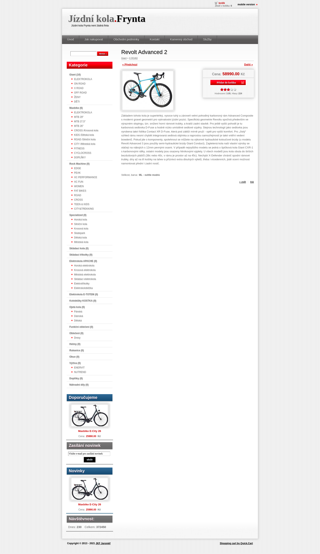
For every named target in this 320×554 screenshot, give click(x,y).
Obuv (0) (74, 356)
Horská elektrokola (84, 265)
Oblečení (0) (76, 333)
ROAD (77, 195)
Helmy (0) (74, 344)
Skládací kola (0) (79, 248)
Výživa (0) (75, 363)
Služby (207, 39)
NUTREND (80, 372)
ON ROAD (80, 83)
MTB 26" (78, 125)
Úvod (70, 39)
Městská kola (81, 242)
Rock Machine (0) (79, 163)
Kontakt (155, 39)
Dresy (77, 337)
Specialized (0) (77, 215)
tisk (252, 182)
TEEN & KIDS (81, 204)
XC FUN (78, 181)
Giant (124, 58)
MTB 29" (78, 117)
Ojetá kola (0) (77, 307)
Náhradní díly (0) (79, 384)
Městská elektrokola (85, 274)
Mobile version (246, 4)
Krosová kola (81, 228)
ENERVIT (79, 367)
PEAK (77, 172)
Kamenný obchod (181, 39)
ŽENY (77, 97)
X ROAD (78, 88)
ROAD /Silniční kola (85, 139)
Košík (222, 3)
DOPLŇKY (80, 157)
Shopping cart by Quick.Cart (236, 543)
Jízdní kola (107, 18)
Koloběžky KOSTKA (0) (82, 300)
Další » (248, 64)
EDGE (77, 168)
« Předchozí (129, 64)
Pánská (78, 311)
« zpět (242, 182)
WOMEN (79, 186)
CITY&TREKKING (84, 208)
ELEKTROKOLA (83, 79)
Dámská (78, 316)
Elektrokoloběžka (83, 288)
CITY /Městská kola (84, 143)
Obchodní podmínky (126, 39)
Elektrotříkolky (81, 283)
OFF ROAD (80, 92)
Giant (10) (75, 74)
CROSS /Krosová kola (86, 130)
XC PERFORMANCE (85, 177)
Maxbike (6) (76, 108)
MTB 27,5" (80, 121)
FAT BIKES (80, 190)
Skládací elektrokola (85, 279)
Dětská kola (80, 237)
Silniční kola (80, 224)
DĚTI (77, 101)
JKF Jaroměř (103, 543)
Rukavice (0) (76, 350)
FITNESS (79, 148)
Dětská (78, 320)
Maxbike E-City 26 (89, 431)
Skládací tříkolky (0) (80, 254)
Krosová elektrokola (85, 270)
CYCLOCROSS (82, 152)
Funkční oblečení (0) (81, 326)
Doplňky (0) (76, 378)
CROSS (78, 199)
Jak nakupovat (93, 39)
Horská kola (80, 219)
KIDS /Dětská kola (84, 134)
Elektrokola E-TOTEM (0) (83, 294)
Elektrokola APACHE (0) (83, 261)
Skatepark (79, 233)
